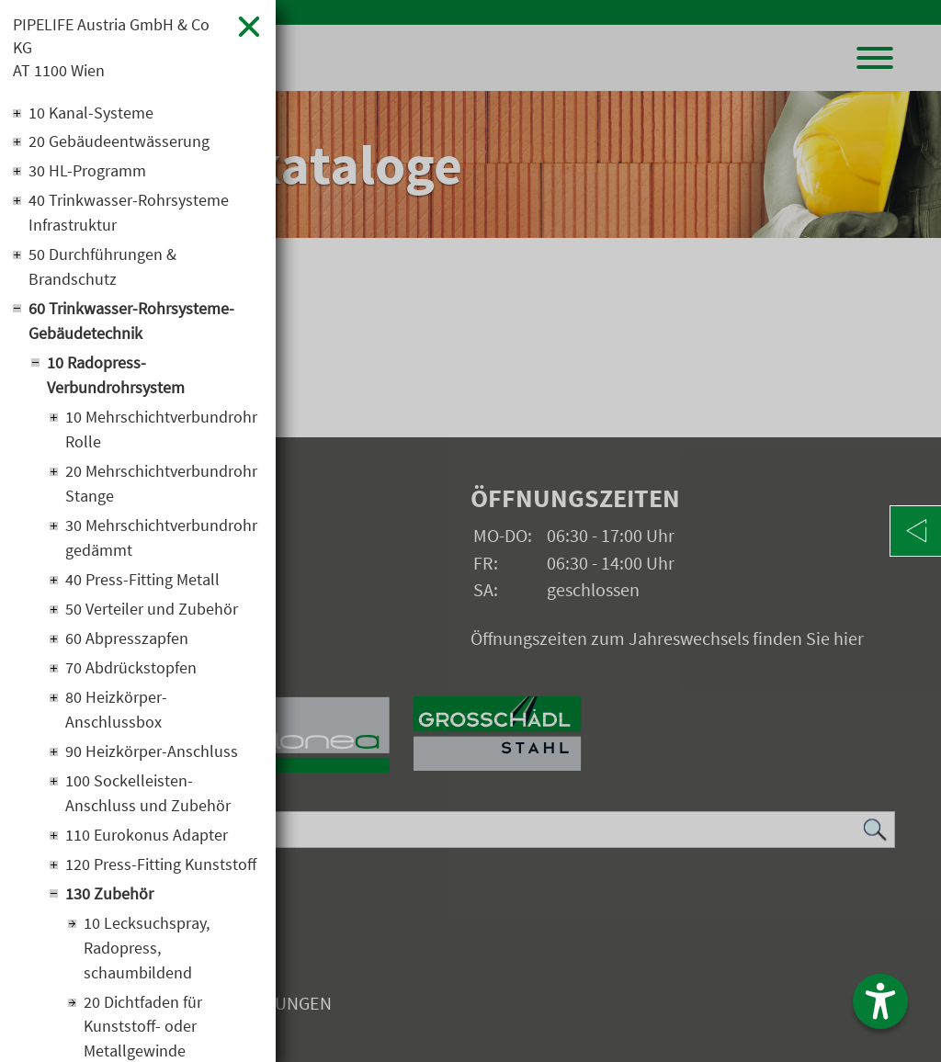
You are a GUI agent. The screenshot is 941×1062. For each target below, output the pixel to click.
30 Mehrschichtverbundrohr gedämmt (161, 539)
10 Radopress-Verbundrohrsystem (116, 377)
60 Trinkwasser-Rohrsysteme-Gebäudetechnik (131, 322)
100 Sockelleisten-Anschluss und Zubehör (148, 795)
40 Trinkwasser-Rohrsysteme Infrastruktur (128, 214)
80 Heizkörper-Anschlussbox (116, 711)
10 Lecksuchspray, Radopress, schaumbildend (147, 949)
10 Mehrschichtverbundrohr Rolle (161, 431)
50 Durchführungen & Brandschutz (102, 268)
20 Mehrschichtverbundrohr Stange (161, 485)
